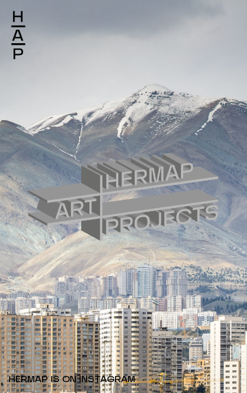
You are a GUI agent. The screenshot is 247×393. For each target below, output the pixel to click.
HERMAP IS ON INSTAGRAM (72, 380)
